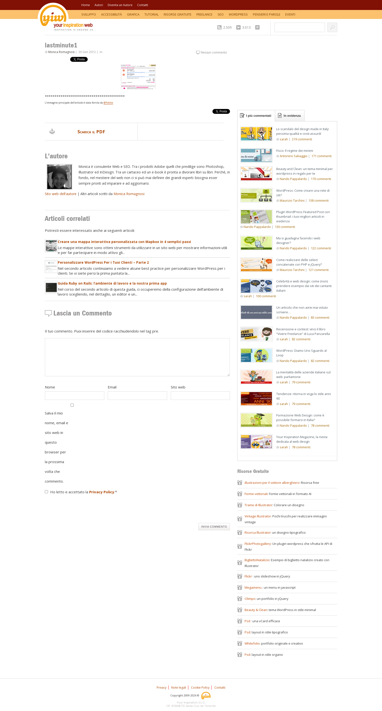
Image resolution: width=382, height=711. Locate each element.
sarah (284, 139)
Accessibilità (111, 14)
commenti (302, 139)
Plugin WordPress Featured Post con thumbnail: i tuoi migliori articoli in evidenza (303, 216)
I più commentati (258, 115)
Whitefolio (252, 643)
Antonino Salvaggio (293, 156)
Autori (99, 5)
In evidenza (292, 115)
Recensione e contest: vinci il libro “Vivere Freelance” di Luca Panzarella (303, 331)
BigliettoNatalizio (257, 560)
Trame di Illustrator (258, 505)
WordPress (238, 14)
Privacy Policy (101, 491)
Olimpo (250, 598)
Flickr (249, 576)
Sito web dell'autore (60, 193)
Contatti (142, 5)
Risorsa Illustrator (258, 532)
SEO (221, 14)
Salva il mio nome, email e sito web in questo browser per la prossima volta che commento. (56, 447)
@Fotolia (108, 102)
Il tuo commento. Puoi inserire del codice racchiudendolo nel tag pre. (102, 331)
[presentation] (82, 509)
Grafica (133, 14)
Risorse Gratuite (177, 14)
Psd (248, 621)
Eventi (290, 14)
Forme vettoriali (256, 494)
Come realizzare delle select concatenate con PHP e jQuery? (299, 262)
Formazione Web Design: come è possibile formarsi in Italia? (300, 417)
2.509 (227, 27)
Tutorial (151, 14)
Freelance (204, 14)
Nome (50, 387)
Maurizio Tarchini (292, 200)
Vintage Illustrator (258, 516)
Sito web (178, 387)
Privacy (161, 687)
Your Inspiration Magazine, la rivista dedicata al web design (301, 439)
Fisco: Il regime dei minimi (294, 150)
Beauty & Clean (256, 610)
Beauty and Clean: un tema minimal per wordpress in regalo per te (304, 171)
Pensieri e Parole (266, 14)
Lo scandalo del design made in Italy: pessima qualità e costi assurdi (302, 131)
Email (112, 387)
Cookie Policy (200, 687)
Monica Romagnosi (61, 52)
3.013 (246, 27)
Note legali (178, 687)
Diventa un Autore (120, 5)
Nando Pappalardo (293, 179)
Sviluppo (88, 14)
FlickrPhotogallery (258, 543)
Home (85, 5)
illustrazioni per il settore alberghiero (272, 482)
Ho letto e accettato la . (83, 491)
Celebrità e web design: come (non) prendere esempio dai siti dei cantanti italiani (304, 286)
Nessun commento (214, 52)
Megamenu (253, 587)
